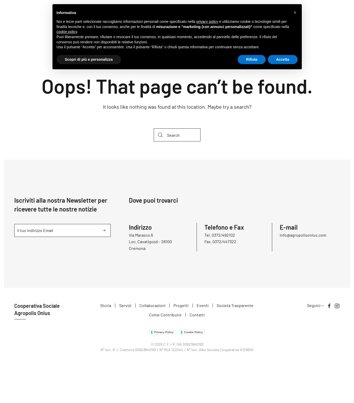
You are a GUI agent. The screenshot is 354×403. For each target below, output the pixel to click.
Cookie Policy (193, 332)
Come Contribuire (165, 315)
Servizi (125, 306)
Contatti (197, 315)
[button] (295, 12)
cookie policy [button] (67, 32)
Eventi (203, 306)
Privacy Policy (163, 332)
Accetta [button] (282, 59)
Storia (105, 306)
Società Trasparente (235, 306)
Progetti (181, 306)
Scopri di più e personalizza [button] (89, 59)
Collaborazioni (152, 306)
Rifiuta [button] (251, 59)
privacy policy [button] (207, 21)
